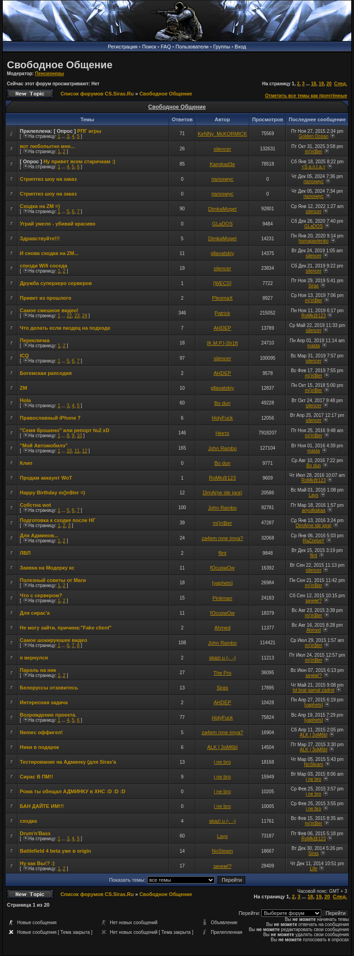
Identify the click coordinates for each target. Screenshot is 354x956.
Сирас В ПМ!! (36, 776)
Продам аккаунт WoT (46, 478)
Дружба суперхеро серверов (56, 283)
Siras (313, 285)
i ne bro (222, 762)
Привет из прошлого (45, 298)
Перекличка (34, 340)
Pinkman (222, 598)
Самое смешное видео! (49, 310)
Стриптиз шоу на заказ (48, 179)
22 (69, 315)
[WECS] (222, 283)
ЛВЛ (25, 553)
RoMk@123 (313, 315)
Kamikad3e (222, 164)
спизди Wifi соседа (43, 265)
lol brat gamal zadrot (314, 690)
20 (328, 83)
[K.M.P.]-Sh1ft (222, 343)
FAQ (166, 46)
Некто (222, 433)
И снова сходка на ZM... (49, 253)
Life (313, 868)
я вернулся (34, 657)
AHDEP (222, 328)
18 (313, 83)
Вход (240, 46)
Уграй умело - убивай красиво (57, 223)
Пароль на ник (38, 670)
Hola (25, 400)
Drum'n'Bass (35, 833)
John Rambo (222, 448)
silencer (222, 149)
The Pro (222, 673)
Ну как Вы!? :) (37, 863)
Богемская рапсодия (46, 373)
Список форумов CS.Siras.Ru (97, 93)
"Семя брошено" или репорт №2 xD (64, 430)
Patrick (222, 313)
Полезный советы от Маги (53, 580)
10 (79, 435)
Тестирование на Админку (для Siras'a (68, 762)
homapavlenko (314, 240)
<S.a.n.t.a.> (313, 166)
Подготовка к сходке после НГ (57, 520)
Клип (26, 463)
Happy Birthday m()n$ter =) (52, 492)
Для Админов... (39, 535)
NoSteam (313, 764)
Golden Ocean (314, 136)
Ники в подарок (39, 747)
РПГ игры (89, 131)
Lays (314, 495)
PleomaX (222, 298)
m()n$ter (313, 151)
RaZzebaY (313, 540)
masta (313, 345)
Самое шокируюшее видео (53, 640)
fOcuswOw (222, 567)
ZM (23, 388)
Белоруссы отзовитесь (49, 687)
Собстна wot (35, 505)
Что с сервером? (41, 595)
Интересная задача (44, 702)
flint (222, 553)
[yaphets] (222, 583)
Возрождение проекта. (48, 715)
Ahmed (222, 627)
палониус (223, 179)
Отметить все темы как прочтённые (306, 95)
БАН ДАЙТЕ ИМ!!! (42, 806)
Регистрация (122, 46)
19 (321, 83)
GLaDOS (222, 223)
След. (340, 83)
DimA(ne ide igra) (222, 492)
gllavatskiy (222, 253)
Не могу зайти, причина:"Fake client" (66, 627)
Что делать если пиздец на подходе (65, 328)
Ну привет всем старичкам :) (79, 161)
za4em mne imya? (222, 538)
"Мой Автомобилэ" (44, 445)
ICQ (24, 355)
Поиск (149, 46)
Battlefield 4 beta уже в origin (55, 851)
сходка (28, 821)
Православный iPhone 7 (50, 418)
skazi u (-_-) (222, 657)
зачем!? (313, 600)
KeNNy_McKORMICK (222, 134)
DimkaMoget (222, 209)
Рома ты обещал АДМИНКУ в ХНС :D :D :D (72, 791)
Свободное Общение (59, 65)
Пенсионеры (49, 73)
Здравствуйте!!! (40, 238)
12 (84, 450)
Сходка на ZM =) (40, 206)
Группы (221, 46)
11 (76, 450)
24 (84, 315)
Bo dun (222, 403)
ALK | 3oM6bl (313, 734)
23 (76, 315)
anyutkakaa (313, 510)
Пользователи (192, 46)
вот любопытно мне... (47, 146)
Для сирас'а (35, 613)
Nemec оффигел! (41, 732)
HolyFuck (222, 418)
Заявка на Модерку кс (47, 567)
